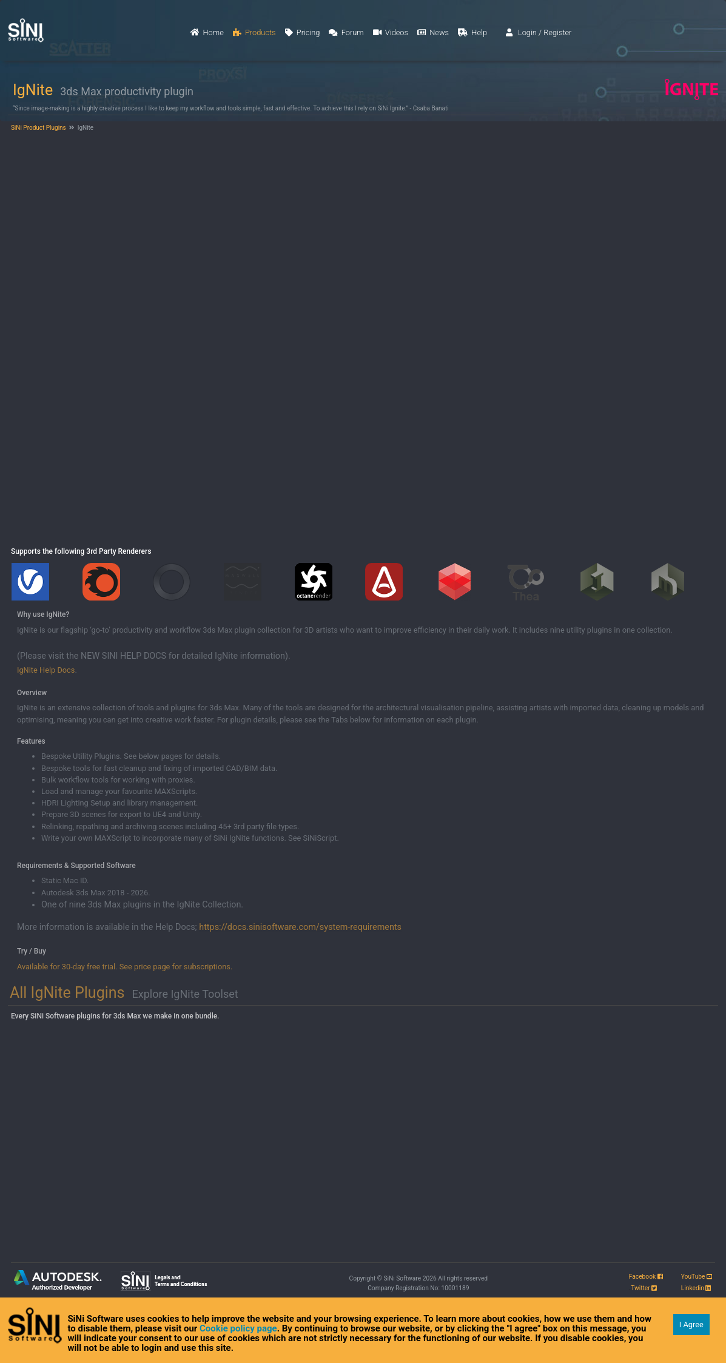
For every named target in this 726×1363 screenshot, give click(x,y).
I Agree (691, 1324)
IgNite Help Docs (46, 670)
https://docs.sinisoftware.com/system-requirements (300, 927)
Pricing (302, 32)
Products (254, 32)
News (433, 32)
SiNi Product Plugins (37, 127)
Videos (390, 32)
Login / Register (539, 32)
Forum (346, 32)
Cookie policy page (238, 1328)
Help (472, 32)
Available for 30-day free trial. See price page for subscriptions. (124, 966)
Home (206, 32)
